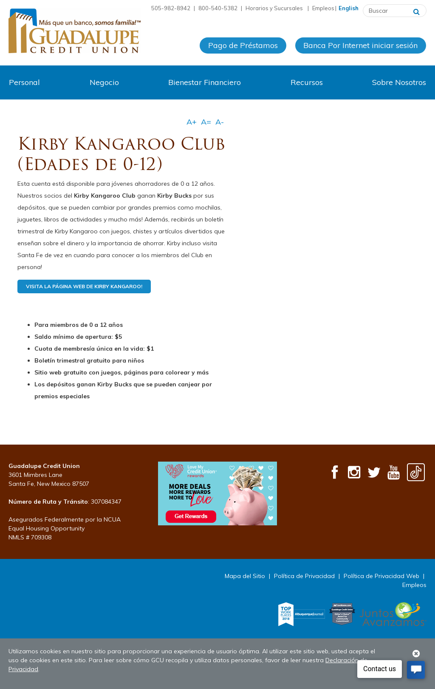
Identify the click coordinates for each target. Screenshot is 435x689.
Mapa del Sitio (245, 576)
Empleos (323, 8)
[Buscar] (416, 11)
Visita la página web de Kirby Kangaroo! (84, 286)
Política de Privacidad (304, 576)
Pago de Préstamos (243, 46)
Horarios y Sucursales (275, 8)
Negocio (104, 82)
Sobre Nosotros (399, 82)
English (349, 8)
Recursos (307, 82)
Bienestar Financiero (204, 82)
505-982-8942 (170, 8)
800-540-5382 (217, 8)
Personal (24, 82)
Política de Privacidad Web (381, 576)
